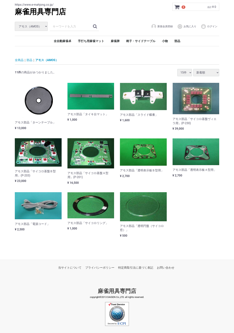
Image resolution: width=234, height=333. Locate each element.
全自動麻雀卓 (62, 41)
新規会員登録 (162, 26)
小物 (165, 41)
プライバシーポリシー (99, 267)
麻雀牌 (115, 41)
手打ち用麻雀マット (91, 41)
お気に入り (186, 26)
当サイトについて (70, 267)
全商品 (19, 60)
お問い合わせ (165, 267)
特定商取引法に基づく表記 (135, 267)
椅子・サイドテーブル (140, 41)
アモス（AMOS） (46, 60)
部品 (177, 41)
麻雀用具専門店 (40, 11)
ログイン (209, 26)
